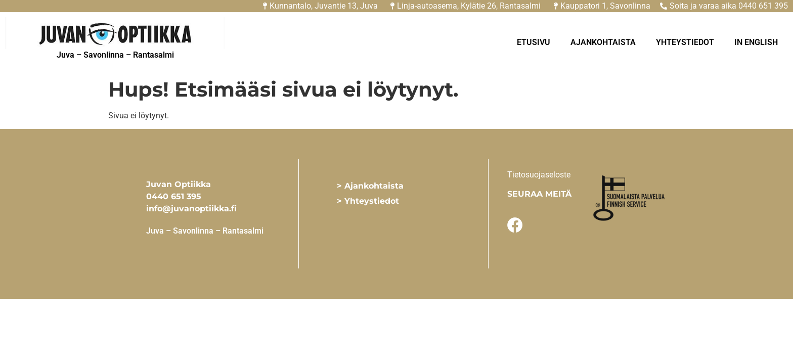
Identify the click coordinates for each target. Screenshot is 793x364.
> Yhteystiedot (368, 201)
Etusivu (533, 42)
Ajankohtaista (603, 42)
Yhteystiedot (685, 42)
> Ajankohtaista (370, 186)
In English (756, 42)
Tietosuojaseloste (538, 174)
